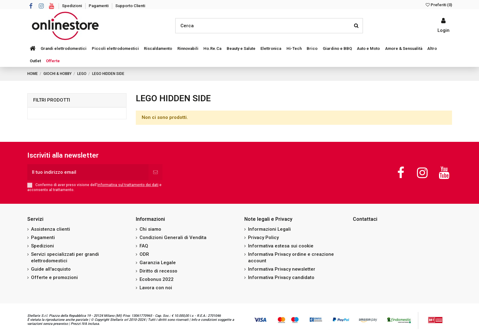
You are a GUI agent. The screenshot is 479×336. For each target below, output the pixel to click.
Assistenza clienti (50, 229)
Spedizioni (72, 5)
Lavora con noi (156, 287)
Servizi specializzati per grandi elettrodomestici (65, 257)
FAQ (144, 246)
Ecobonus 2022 (157, 279)
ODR (144, 254)
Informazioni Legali (269, 229)
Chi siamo (150, 229)
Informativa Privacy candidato (281, 277)
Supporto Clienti (130, 5)
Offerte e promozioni (54, 277)
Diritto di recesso (158, 271)
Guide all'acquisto (51, 269)
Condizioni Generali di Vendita (173, 237)
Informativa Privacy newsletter (281, 269)
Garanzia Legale (158, 262)
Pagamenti (99, 5)
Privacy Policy (263, 237)
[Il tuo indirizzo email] (88, 172)
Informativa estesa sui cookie (280, 246)
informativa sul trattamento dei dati (127, 185)
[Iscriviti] (155, 172)
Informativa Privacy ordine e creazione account (291, 257)
